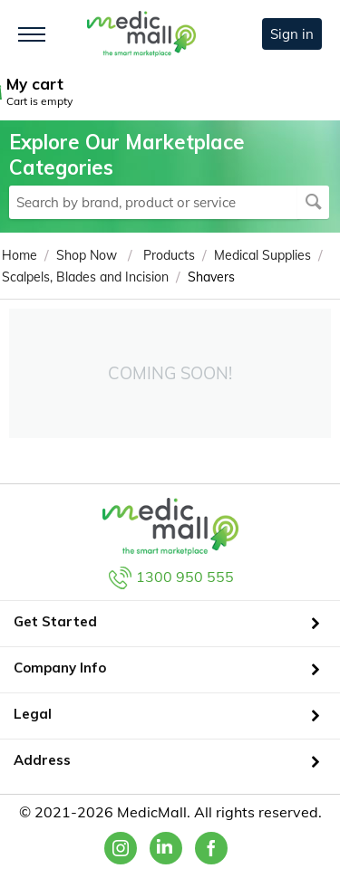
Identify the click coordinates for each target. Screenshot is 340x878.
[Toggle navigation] (31, 34)
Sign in (292, 34)
